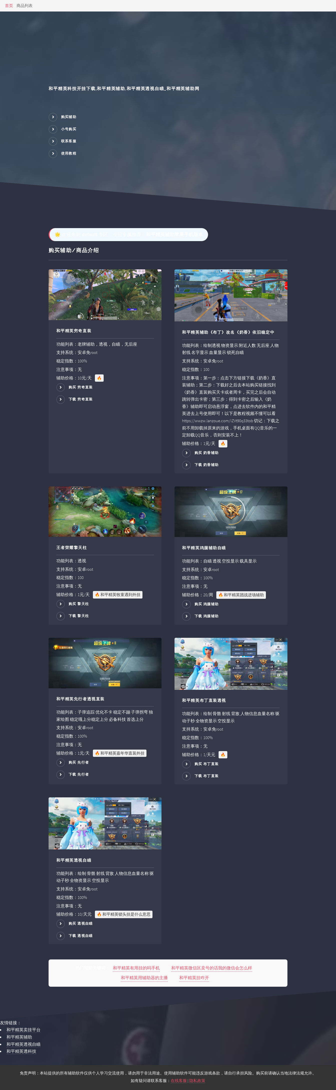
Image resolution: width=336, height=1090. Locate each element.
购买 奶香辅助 (207, 453)
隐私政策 (197, 1080)
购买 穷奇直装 (81, 387)
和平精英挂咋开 (194, 977)
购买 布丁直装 (207, 764)
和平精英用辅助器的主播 (144, 977)
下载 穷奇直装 (81, 399)
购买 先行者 (79, 762)
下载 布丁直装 (207, 776)
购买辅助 (69, 117)
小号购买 (69, 129)
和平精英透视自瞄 (24, 1044)
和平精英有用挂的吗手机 (136, 968)
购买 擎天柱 (79, 604)
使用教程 (69, 153)
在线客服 (179, 1080)
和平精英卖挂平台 (24, 1029)
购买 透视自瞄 (81, 923)
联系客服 (69, 141)
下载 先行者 (79, 774)
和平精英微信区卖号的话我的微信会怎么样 (211, 968)
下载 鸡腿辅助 (207, 616)
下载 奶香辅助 (207, 465)
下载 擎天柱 (79, 616)
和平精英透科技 (21, 1051)
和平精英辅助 (19, 1037)
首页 (9, 5)
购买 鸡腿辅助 (207, 604)
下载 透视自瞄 (81, 936)
